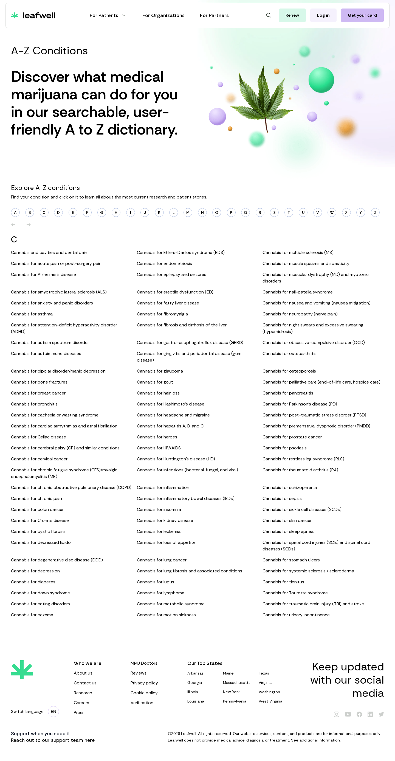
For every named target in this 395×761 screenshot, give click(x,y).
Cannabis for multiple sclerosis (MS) (298, 252)
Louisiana (203, 701)
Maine (238, 673)
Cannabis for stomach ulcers (291, 560)
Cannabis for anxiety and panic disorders (52, 303)
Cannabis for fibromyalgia (162, 314)
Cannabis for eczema (32, 615)
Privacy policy (153, 683)
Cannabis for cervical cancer (39, 459)
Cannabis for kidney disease (165, 520)
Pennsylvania (238, 701)
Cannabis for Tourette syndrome (295, 593)
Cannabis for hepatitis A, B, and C (170, 426)
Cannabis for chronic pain (36, 498)
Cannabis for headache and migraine (173, 415)
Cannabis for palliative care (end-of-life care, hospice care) (321, 382)
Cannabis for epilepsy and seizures (171, 274)
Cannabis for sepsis (282, 498)
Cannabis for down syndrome (40, 593)
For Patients (108, 15)
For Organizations (163, 15)
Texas (274, 673)
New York (238, 691)
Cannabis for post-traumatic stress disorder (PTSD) (314, 415)
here (89, 740)
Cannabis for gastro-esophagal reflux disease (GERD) (190, 342)
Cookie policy (153, 693)
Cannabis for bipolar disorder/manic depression (58, 371)
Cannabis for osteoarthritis (290, 353)
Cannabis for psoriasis (285, 448)
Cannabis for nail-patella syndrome (298, 292)
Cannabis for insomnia (159, 509)
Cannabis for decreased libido (41, 542)
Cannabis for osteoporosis (289, 371)
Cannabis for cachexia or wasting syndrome (54, 415)
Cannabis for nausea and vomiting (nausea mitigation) (317, 303)
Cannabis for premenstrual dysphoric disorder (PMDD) (316, 426)
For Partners (214, 15)
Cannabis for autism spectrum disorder (50, 342)
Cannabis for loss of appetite (166, 542)
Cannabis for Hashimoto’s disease (170, 404)
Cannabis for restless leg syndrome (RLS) (303, 459)
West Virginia (274, 701)
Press (97, 712)
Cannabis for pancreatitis (288, 393)
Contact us (97, 683)
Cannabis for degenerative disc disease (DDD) (57, 560)
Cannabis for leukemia (158, 531)
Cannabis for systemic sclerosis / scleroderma (308, 571)
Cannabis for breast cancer (38, 393)
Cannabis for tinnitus (283, 582)
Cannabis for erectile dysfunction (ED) (175, 292)
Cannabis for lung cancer (162, 560)
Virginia (274, 682)
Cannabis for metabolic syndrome (171, 604)
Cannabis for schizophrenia (290, 487)
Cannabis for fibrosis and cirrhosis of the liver (182, 325)
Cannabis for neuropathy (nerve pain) (300, 314)
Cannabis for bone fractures (39, 382)
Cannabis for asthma (32, 314)
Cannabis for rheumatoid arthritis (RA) (300, 470)
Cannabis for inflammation (163, 487)
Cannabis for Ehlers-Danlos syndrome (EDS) (181, 252)
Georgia (203, 682)
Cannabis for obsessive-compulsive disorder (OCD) (314, 342)
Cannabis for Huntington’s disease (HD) (176, 459)
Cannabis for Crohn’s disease (40, 520)
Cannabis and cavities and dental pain (49, 252)
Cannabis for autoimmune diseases (46, 353)
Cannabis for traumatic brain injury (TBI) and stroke (313, 604)
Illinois (203, 691)
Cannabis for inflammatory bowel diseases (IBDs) (186, 498)
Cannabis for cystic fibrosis (38, 531)
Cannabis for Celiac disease (38, 437)
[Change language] (53, 711)
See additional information (315, 740)
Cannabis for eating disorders (40, 604)
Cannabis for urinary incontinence (296, 615)
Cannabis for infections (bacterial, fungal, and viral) (187, 470)
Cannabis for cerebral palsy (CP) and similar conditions (65, 448)
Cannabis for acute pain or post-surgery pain (56, 263)
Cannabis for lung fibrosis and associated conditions (189, 571)
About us (97, 673)
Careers (97, 703)
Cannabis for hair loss (158, 393)
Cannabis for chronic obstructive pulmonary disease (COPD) (71, 487)
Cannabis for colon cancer (37, 509)
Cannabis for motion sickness (166, 615)
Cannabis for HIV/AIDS (159, 448)
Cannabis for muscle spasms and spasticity (306, 263)
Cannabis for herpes (157, 437)
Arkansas (203, 673)
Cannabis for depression (35, 571)
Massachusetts (238, 682)
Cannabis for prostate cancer (292, 437)
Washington (274, 691)
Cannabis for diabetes (33, 582)
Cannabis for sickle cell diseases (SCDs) (302, 509)
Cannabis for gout (155, 382)
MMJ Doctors (153, 663)
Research (97, 693)
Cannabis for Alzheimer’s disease (43, 274)
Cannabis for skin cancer (287, 520)
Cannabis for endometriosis (164, 263)
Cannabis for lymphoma (160, 593)
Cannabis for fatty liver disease (168, 303)
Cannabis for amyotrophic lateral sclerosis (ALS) (59, 292)
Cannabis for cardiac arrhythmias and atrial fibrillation (64, 426)
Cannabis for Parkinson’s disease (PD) (300, 404)
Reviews (153, 673)
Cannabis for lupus (155, 582)
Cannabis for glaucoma (160, 371)
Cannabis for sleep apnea (288, 531)
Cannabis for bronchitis (34, 404)
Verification (153, 703)
